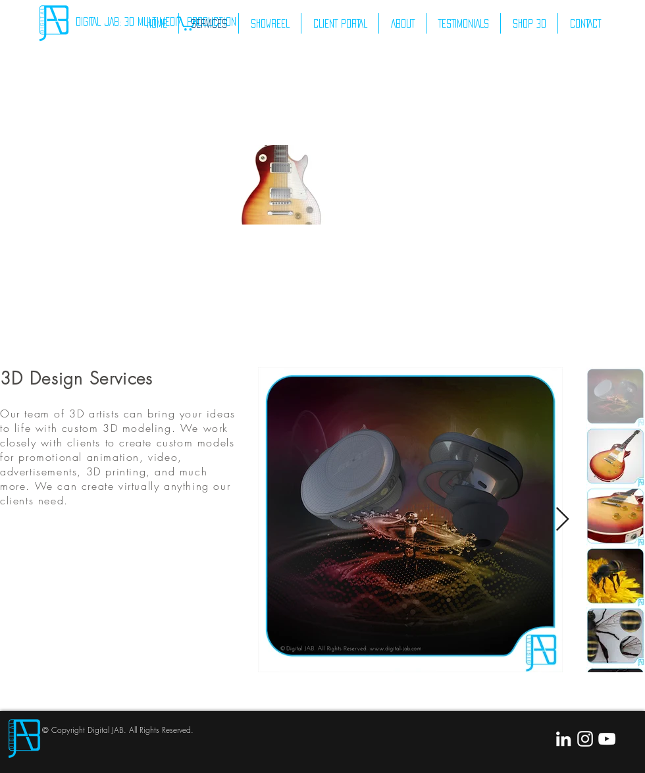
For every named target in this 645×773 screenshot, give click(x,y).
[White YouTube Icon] (606, 738)
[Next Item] (562, 520)
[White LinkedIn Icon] (563, 738)
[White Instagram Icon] (585, 738)
